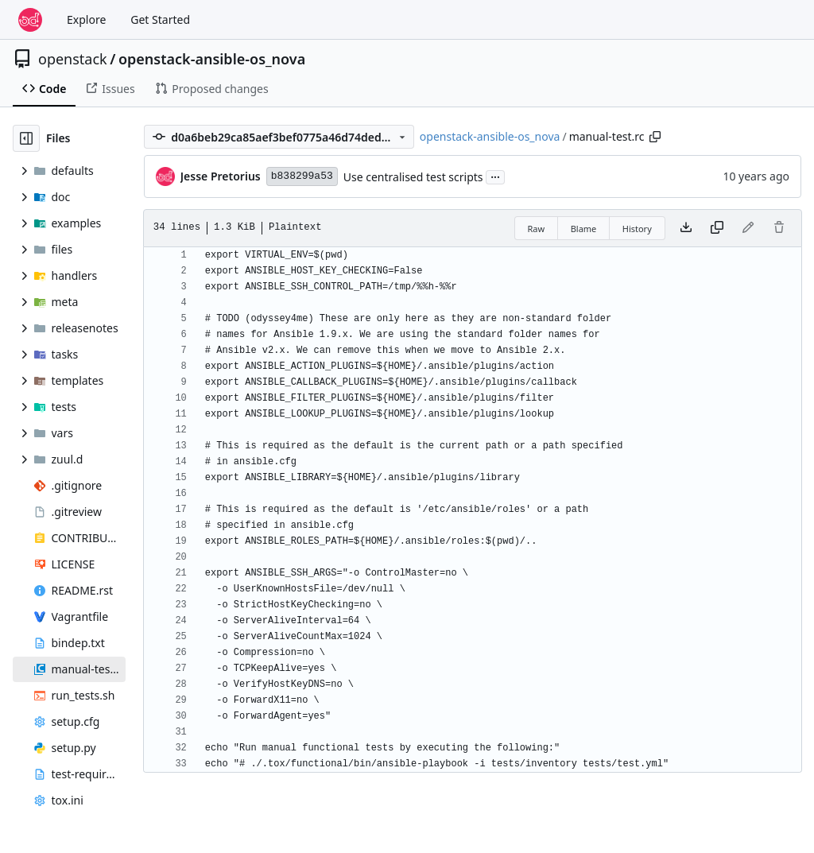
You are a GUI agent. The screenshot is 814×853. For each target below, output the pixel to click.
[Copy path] (655, 136)
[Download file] (686, 228)
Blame (584, 229)
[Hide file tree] (26, 138)
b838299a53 (302, 176)
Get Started (160, 19)
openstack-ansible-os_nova (211, 59)
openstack (72, 59)
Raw (536, 229)
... (495, 175)
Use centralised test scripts (413, 176)
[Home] (30, 20)
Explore (86, 19)
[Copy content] (717, 228)
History (637, 229)
